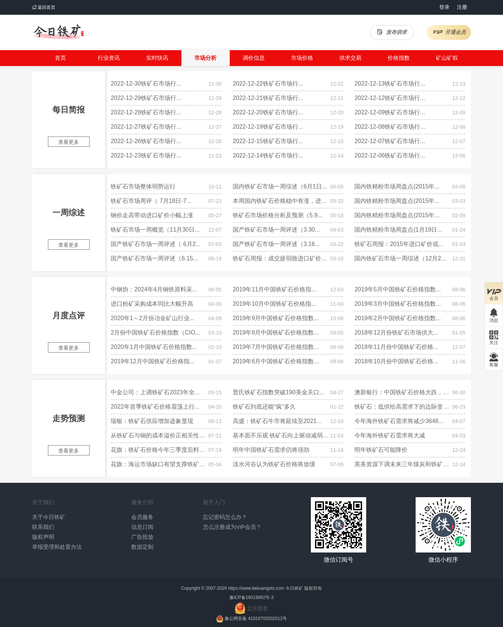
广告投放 (142, 537)
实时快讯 (157, 58)
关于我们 (43, 502)
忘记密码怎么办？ (225, 517)
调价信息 (254, 58)
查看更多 (68, 142)
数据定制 (142, 547)
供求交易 (350, 58)
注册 (462, 7)
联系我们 (43, 527)
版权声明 (43, 537)
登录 (444, 7)
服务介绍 (142, 502)
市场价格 (302, 58)
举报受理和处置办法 (57, 547)
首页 (60, 58)
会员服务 (142, 517)
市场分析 (205, 58)
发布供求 (392, 32)
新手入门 (214, 502)
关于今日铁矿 (48, 517)
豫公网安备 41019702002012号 (256, 618)
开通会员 (449, 32)
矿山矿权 (447, 58)
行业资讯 (109, 58)
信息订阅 (142, 527)
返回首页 (43, 7)
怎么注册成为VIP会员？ (232, 527)
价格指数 (399, 58)
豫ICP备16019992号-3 (251, 597)
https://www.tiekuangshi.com (256, 588)
